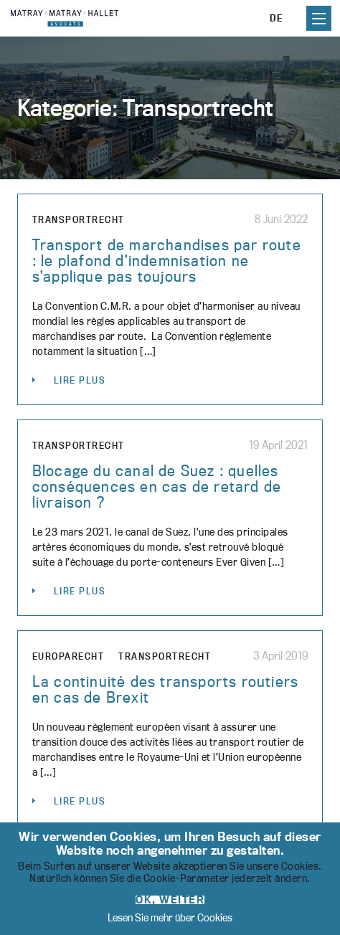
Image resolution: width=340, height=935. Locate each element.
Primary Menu (318, 18)
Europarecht (68, 656)
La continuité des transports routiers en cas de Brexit (165, 689)
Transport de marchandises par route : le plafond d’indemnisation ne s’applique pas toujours (166, 260)
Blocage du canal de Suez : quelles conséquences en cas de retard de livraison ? (156, 486)
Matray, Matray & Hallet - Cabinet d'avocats (64, 18)
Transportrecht (78, 219)
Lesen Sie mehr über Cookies (170, 917)
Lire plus (80, 380)
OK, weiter (170, 900)
